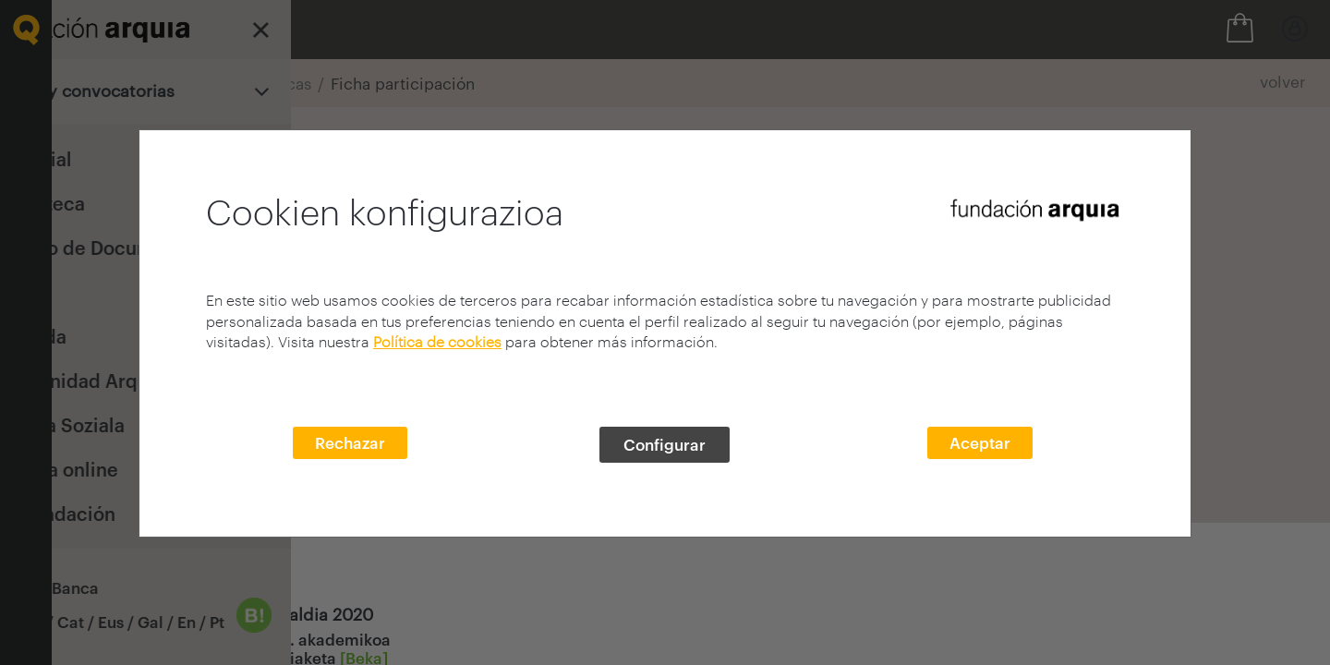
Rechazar (350, 442)
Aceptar (979, 442)
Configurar (664, 444)
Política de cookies (437, 341)
